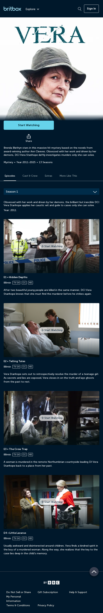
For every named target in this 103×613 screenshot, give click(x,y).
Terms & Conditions (18, 605)
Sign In (91, 8)
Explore (32, 9)
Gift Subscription (48, 592)
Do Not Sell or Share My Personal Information (18, 597)
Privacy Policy (46, 605)
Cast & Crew (29, 175)
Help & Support (78, 592)
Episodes (10, 175)
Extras (48, 175)
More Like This (68, 175)
